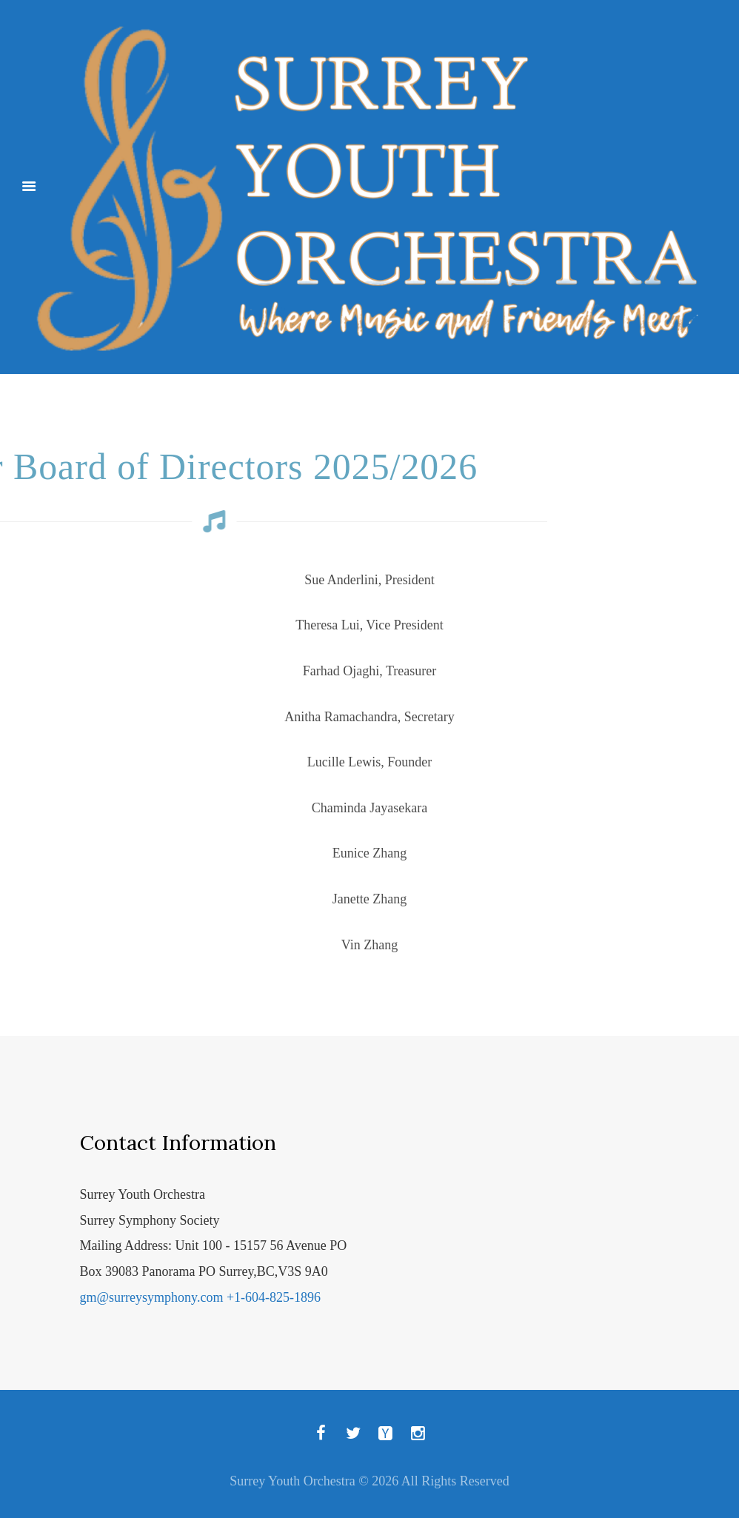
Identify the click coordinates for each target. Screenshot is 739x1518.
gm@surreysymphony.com (152, 1297)
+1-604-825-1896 (274, 1297)
